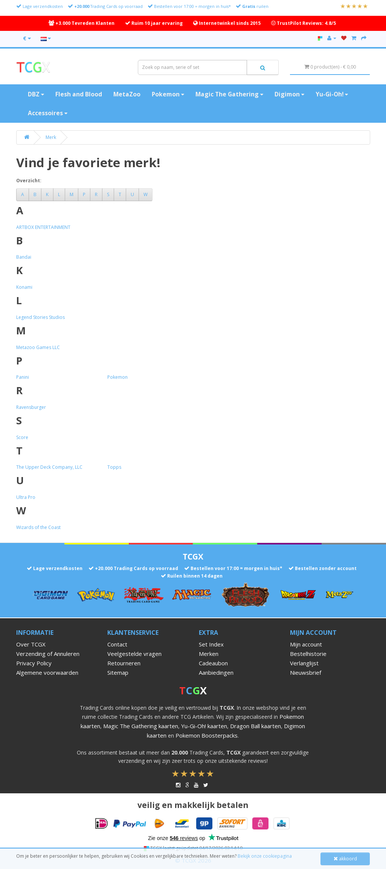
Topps (114, 467)
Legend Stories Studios (40, 317)
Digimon (289, 94)
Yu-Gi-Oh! (332, 94)
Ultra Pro (25, 497)
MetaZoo (126, 94)
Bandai (23, 257)
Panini (22, 377)
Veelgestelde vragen (134, 653)
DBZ (36, 94)
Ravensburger (31, 407)
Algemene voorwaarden (47, 672)
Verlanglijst (304, 663)
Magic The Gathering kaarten (140, 726)
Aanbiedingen (216, 672)
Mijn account (306, 644)
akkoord (345, 858)
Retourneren (123, 663)
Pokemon (168, 94)
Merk (51, 137)
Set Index (211, 644)
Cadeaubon (213, 663)
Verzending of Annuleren (47, 653)
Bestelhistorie (308, 653)
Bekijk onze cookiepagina (265, 856)
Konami (24, 287)
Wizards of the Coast (38, 527)
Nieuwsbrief (305, 672)
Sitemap (117, 672)
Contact (117, 644)
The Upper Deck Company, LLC (49, 467)
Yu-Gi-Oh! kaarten (204, 726)
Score (22, 437)
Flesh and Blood (78, 94)
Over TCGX (31, 644)
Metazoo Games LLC (38, 347)
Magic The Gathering (229, 94)
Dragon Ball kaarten (255, 726)
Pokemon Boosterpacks (206, 735)
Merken (208, 653)
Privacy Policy (34, 663)
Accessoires (47, 113)
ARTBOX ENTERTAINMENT (43, 227)
